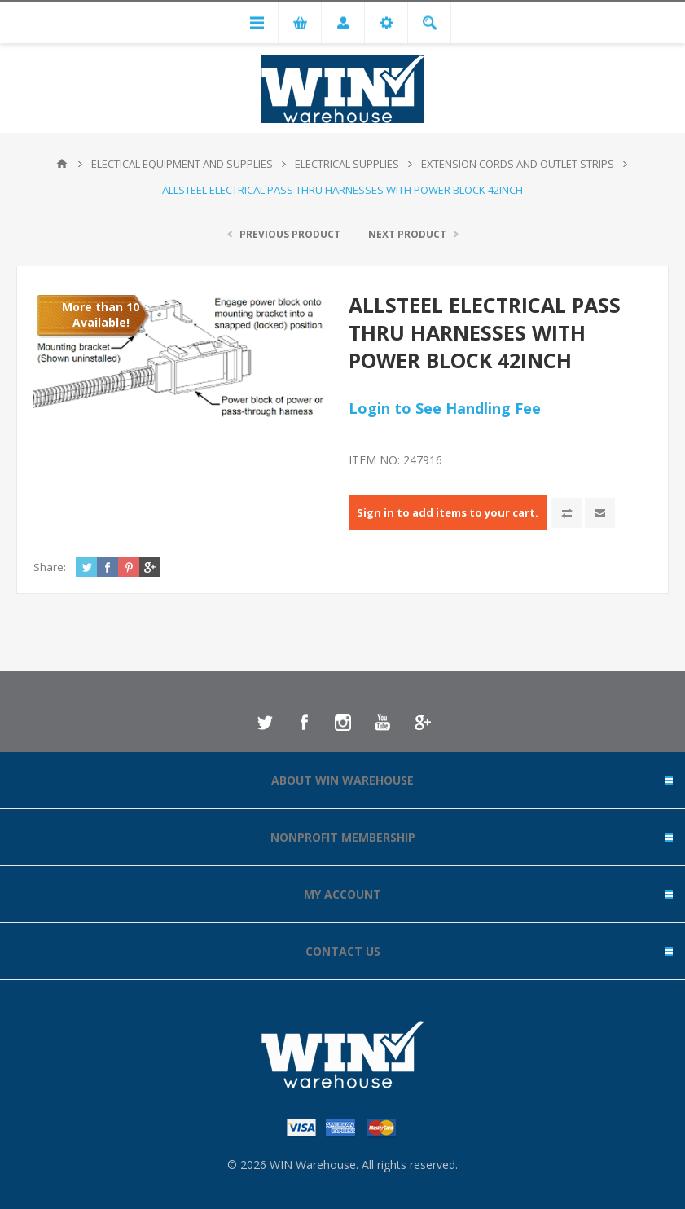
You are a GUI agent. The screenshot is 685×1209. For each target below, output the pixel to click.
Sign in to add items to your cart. (447, 512)
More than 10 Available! (100, 314)
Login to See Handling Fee (445, 408)
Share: (49, 567)
